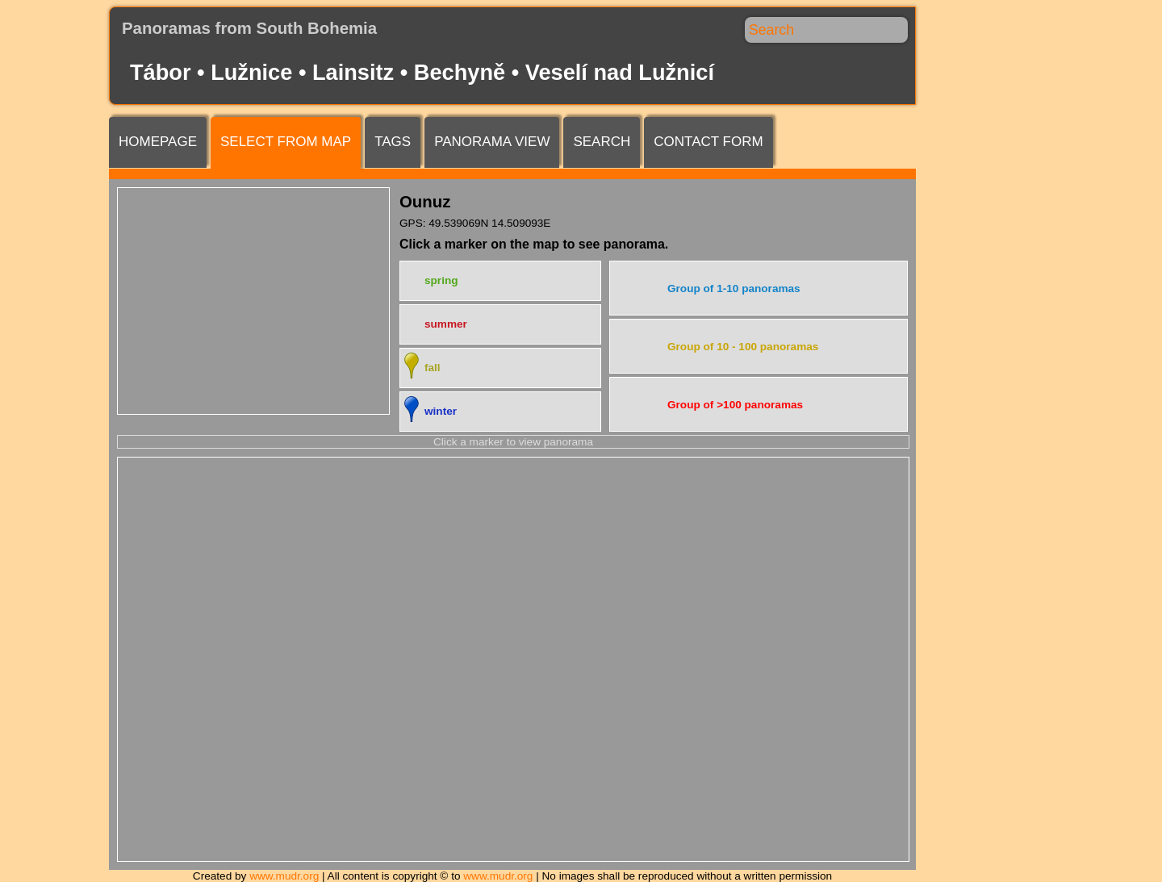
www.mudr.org (284, 876)
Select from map (285, 141)
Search (601, 141)
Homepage (158, 141)
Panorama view (492, 141)
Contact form (708, 141)
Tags (392, 141)
